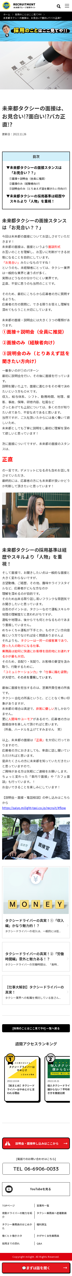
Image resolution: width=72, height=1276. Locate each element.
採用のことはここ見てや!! (28, 14)
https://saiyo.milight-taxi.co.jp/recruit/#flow (34, 807)
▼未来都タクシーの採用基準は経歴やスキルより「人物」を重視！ (35, 198)
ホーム (6, 14)
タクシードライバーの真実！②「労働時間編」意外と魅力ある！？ (34, 956)
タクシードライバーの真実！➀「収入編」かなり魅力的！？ (34, 923)
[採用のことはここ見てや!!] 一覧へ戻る (36, 1028)
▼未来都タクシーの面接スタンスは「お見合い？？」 (34, 170)
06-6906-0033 (41, 1168)
